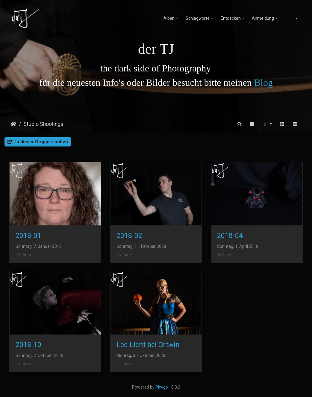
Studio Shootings (43, 124)
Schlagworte (198, 18)
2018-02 (129, 235)
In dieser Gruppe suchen (37, 141)
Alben (169, 18)
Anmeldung (263, 18)
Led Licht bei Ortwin (148, 344)
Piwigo (161, 387)
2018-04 (230, 235)
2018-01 (28, 235)
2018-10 (28, 344)
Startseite (13, 124)
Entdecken (231, 18)
